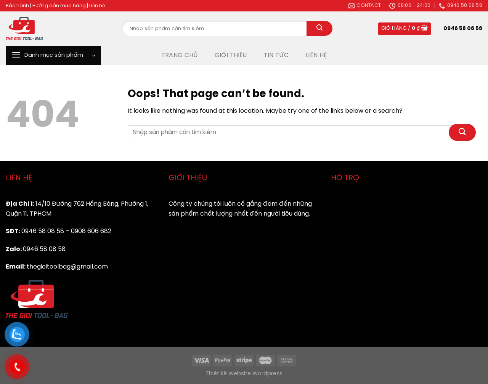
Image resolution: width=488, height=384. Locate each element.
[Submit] (319, 28)
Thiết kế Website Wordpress (244, 374)
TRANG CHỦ (179, 55)
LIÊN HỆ (316, 55)
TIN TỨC (276, 55)
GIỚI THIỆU (231, 55)
